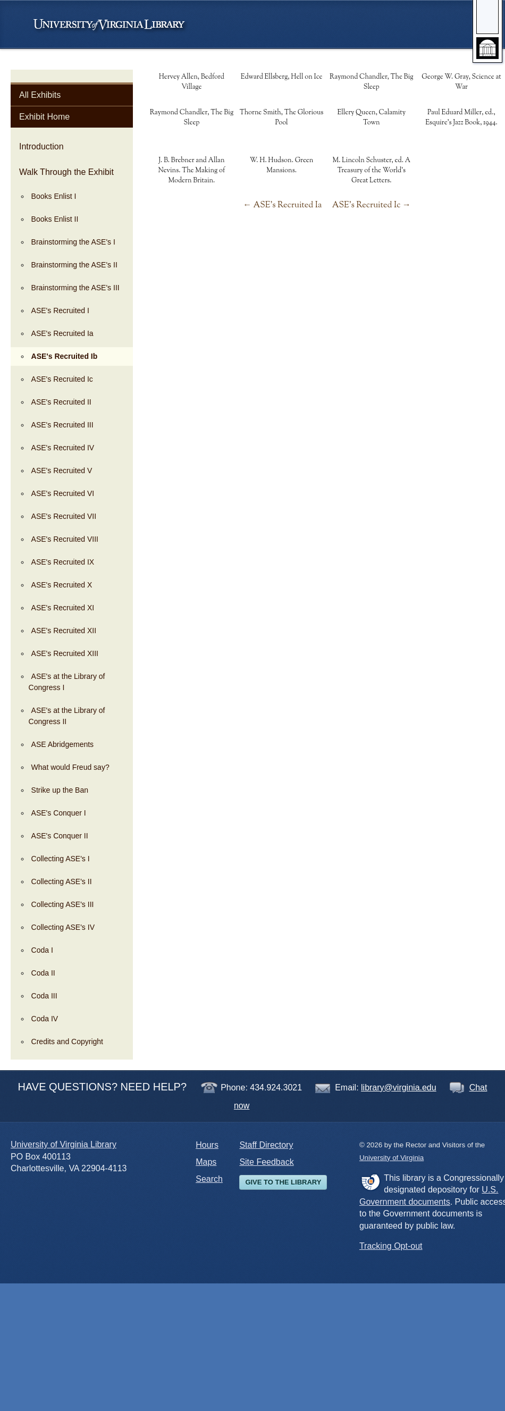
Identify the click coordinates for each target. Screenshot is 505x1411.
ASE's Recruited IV (63, 447)
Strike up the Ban (59, 790)
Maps (206, 1161)
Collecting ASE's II (61, 881)
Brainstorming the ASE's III (75, 287)
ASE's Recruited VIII (64, 539)
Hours (207, 1144)
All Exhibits (40, 94)
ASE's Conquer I (58, 813)
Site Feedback (266, 1161)
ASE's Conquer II (59, 836)
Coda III (44, 996)
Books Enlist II (55, 219)
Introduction (41, 146)
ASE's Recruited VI (63, 493)
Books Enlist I (54, 196)
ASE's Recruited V (61, 470)
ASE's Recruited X (61, 585)
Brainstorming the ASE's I (73, 242)
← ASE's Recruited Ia (282, 205)
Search (209, 1178)
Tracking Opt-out (391, 1245)
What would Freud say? (70, 767)
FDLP (370, 1181)
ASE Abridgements (62, 744)
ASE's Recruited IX (63, 562)
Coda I (42, 950)
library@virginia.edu (398, 1087)
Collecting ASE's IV (63, 927)
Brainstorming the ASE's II (74, 265)
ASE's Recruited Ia (62, 333)
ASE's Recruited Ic (62, 379)
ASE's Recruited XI (63, 607)
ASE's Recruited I (60, 310)
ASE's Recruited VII (64, 516)
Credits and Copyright (67, 1041)
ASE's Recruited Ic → (371, 205)
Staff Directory (266, 1144)
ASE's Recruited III (62, 425)
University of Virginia (114, 24)
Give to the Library (283, 1182)
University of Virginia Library (63, 1144)
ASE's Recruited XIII (64, 653)
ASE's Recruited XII (64, 630)
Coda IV (44, 1018)
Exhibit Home (44, 116)
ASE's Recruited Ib (64, 356)
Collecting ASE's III (62, 904)
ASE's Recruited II (61, 402)
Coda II (43, 973)
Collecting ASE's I (60, 858)
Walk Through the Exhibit (66, 172)
